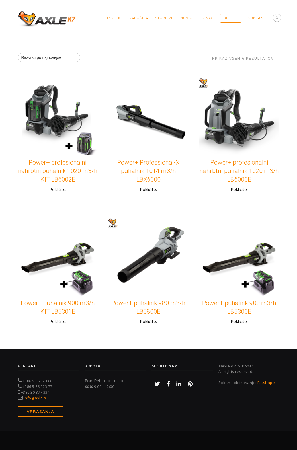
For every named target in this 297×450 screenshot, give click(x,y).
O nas (208, 18)
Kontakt (256, 18)
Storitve (164, 18)
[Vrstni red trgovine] (49, 57)
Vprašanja (40, 411)
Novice (187, 18)
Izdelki (114, 18)
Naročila (138, 18)
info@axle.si (35, 397)
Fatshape (266, 382)
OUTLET (230, 18)
